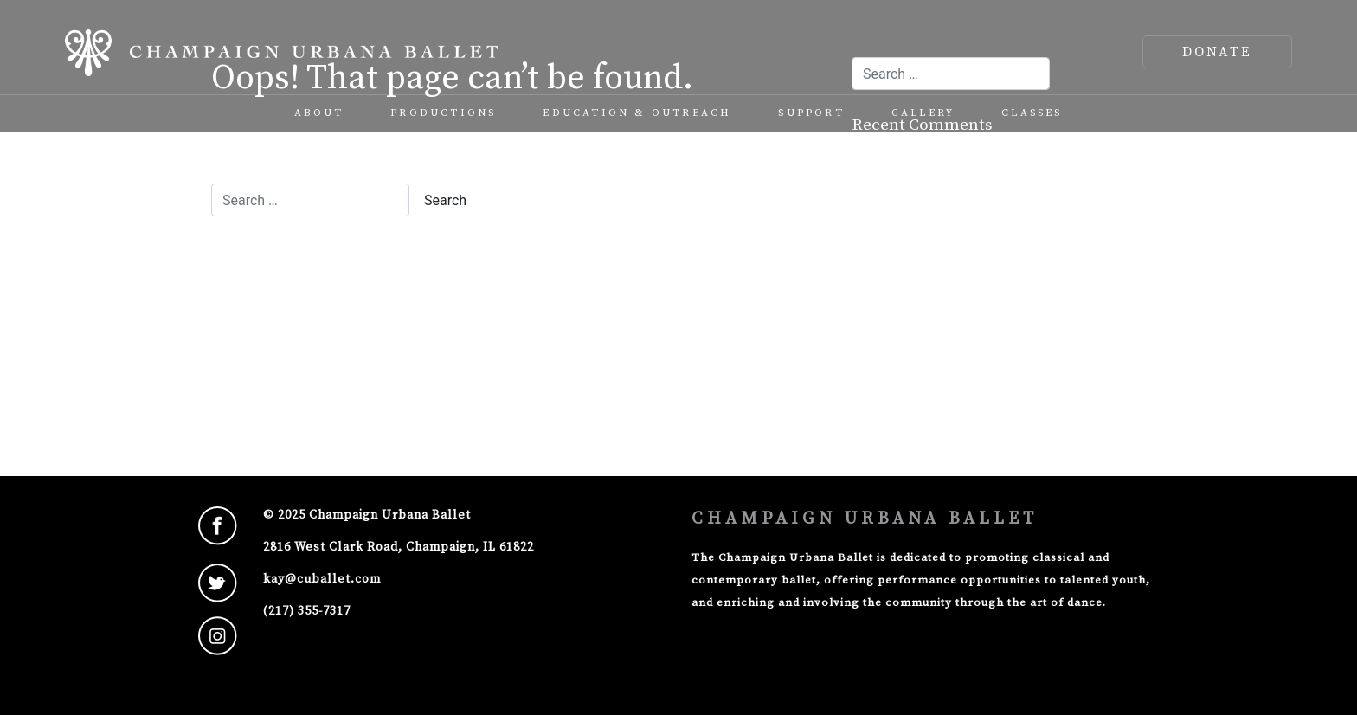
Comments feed (928, 361)
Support (811, 112)
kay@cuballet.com (322, 579)
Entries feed (917, 331)
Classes (1031, 112)
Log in (891, 302)
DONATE (1217, 52)
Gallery (923, 112)
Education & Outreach (637, 112)
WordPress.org (926, 390)
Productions (443, 112)
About (319, 112)
